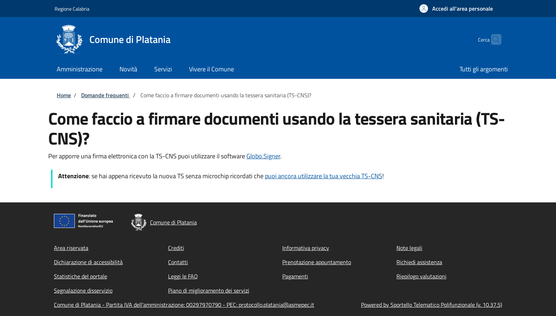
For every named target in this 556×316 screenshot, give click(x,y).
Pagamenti (295, 276)
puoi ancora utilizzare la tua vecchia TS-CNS (323, 176)
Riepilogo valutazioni (421, 276)
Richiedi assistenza (419, 262)
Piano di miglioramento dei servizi (208, 290)
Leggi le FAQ (183, 276)
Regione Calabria (72, 8)
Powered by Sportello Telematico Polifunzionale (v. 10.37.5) (431, 304)
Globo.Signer (263, 156)
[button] (456, 8)
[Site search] (492, 39)
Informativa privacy (305, 248)
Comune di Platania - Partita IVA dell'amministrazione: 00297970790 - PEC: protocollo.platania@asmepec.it (184, 304)
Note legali (409, 248)
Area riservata (71, 248)
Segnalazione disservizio (83, 290)
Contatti (178, 262)
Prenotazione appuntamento (316, 262)
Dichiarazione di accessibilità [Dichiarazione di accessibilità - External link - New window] (88, 262)
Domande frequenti (105, 95)
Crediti (176, 248)
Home (64, 95)
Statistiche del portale (80, 276)
